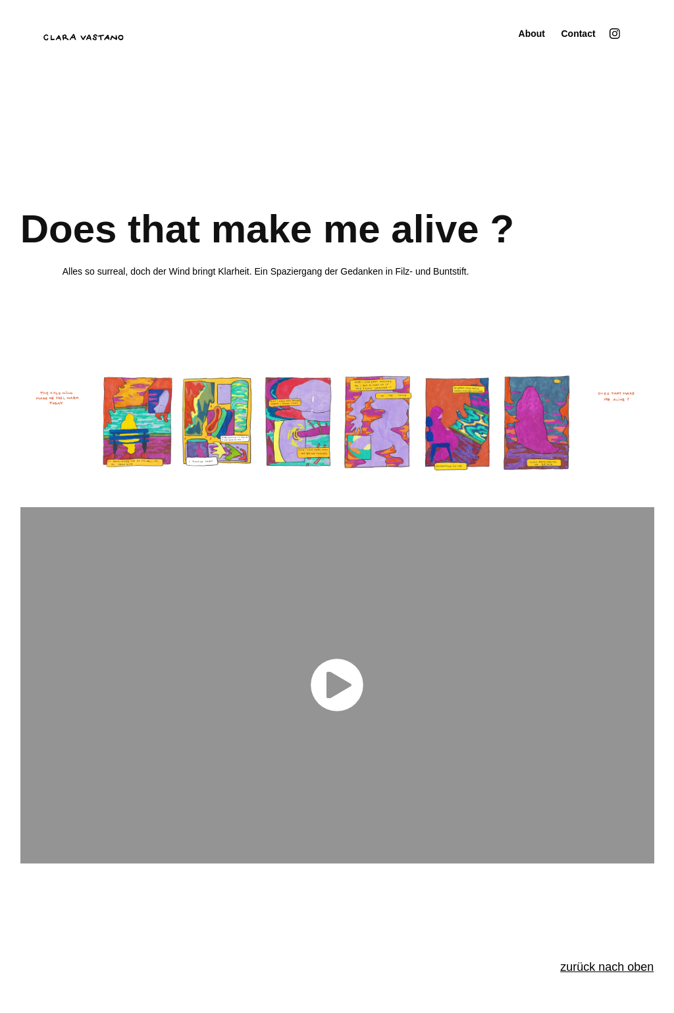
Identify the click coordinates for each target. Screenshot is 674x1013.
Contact (578, 33)
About (532, 33)
